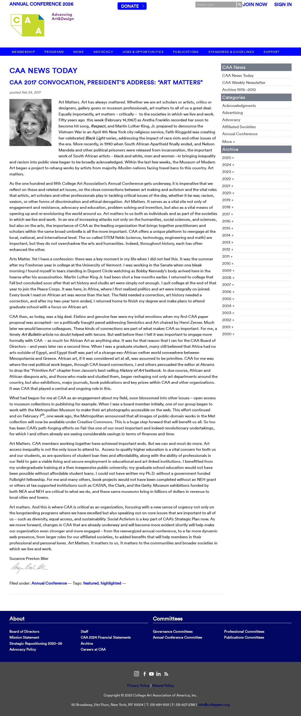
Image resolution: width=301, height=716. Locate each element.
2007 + (228, 284)
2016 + (228, 220)
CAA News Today (43, 70)
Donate (130, 6)
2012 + (228, 249)
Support (272, 52)
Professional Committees (244, 631)
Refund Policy (163, 685)
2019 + (228, 199)
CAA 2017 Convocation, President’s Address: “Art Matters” (106, 82)
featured (91, 583)
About (16, 618)
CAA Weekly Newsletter (243, 82)
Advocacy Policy (22, 649)
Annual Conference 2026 (41, 4)
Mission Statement (24, 637)
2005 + (228, 298)
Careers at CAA (93, 649)
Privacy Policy (138, 685)
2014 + (228, 235)
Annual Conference (49, 583)
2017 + (227, 213)
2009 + (228, 270)
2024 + (228, 164)
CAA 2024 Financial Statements (106, 637)
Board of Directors (24, 631)
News (78, 52)
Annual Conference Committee (177, 637)
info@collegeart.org (214, 704)
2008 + (228, 277)
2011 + (227, 256)
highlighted (111, 583)
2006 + (228, 291)
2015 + (228, 227)
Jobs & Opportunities (143, 52)
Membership (23, 52)
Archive (87, 643)
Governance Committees (173, 631)
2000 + (228, 333)
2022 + (228, 178)
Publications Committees (244, 637)
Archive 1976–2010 (239, 89)
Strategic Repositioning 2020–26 (35, 643)
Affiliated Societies (239, 126)
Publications (186, 52)
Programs (54, 52)
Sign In (283, 4)
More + (228, 141)
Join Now (255, 4)
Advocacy (103, 52)
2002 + (228, 319)
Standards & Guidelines (231, 52)
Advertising (232, 112)
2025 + (228, 157)
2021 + (228, 185)
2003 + (228, 312)
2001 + (228, 326)
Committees (167, 618)
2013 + (228, 242)
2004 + (228, 305)
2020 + (228, 192)
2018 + (228, 206)
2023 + (228, 171)
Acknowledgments (239, 105)
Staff (84, 631)
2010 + (228, 263)
